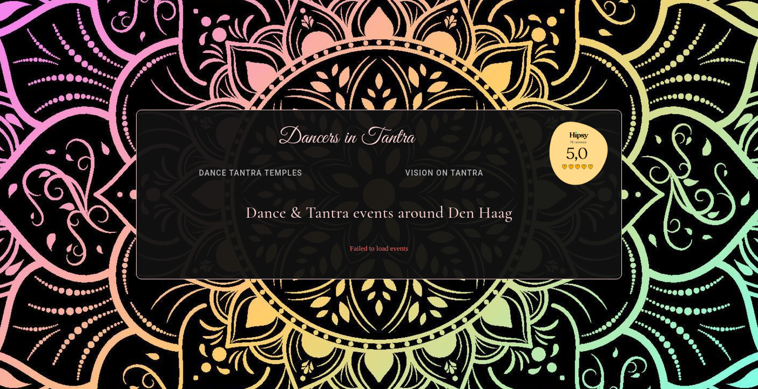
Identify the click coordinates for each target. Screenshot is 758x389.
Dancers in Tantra (347, 137)
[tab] (250, 173)
